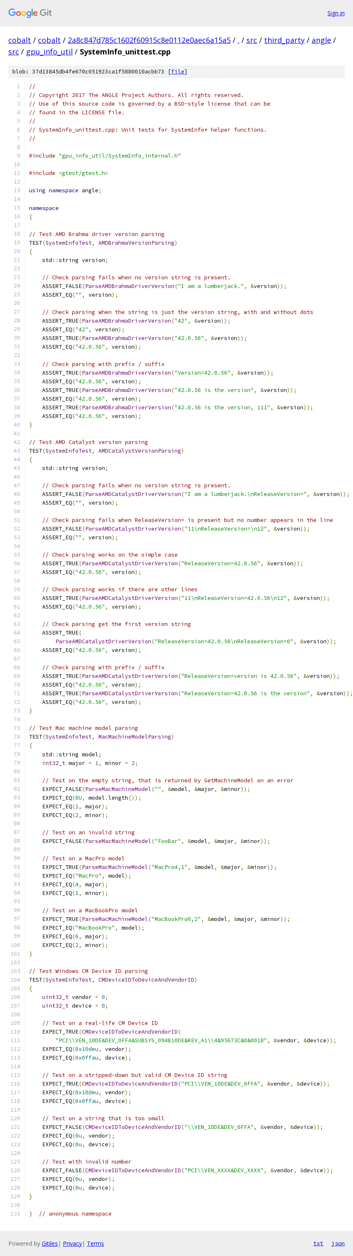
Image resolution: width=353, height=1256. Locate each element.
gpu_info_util (49, 52)
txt (318, 1243)
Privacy (72, 1243)
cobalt (19, 40)
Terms (95, 1243)
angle (321, 40)
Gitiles (50, 1243)
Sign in (336, 13)
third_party (284, 40)
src (251, 40)
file (177, 71)
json (338, 1243)
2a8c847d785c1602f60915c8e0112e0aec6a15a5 (149, 40)
